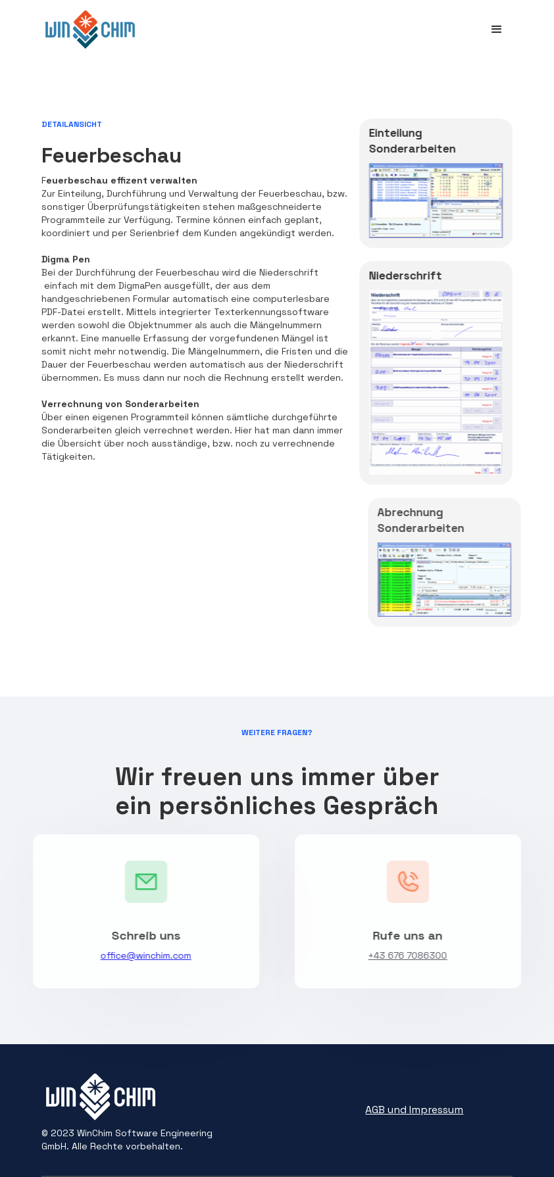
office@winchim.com (141, 955)
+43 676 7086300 (412, 955)
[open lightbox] (436, 205)
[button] (496, 29)
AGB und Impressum (414, 1110)
